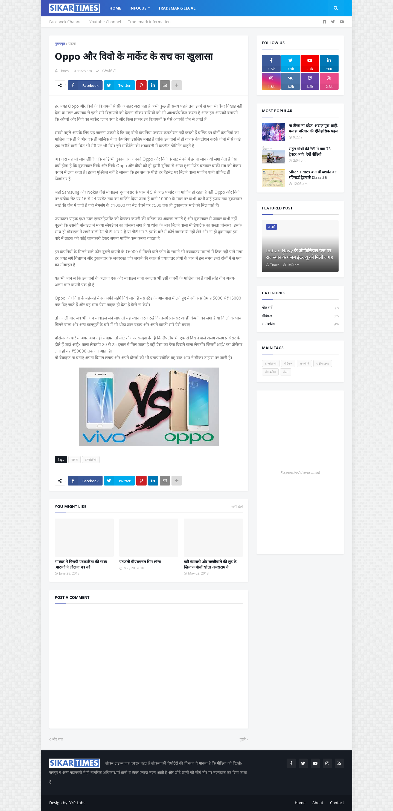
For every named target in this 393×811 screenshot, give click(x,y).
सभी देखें (237, 506)
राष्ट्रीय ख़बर (322, 363)
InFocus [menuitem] (138, 8)
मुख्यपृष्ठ (60, 43)
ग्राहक (72, 43)
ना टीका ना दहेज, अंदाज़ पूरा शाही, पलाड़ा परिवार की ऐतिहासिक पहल (313, 128)
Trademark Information (149, 21)
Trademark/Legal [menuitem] (177, 8)
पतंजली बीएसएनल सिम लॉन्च (140, 561)
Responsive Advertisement (300, 472)
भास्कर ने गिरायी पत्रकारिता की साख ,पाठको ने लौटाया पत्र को (81, 564)
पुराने (243, 739)
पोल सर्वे (300, 308)
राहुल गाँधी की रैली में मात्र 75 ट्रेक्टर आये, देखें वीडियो (310, 151)
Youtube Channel (105, 21)
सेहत (285, 372)
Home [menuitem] (115, 8)
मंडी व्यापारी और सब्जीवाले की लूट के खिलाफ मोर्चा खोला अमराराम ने (210, 564)
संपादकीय (300, 324)
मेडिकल (300, 316)
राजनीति (304, 363)
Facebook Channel (66, 21)
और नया (57, 739)
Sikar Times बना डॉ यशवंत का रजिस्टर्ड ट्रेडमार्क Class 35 (312, 174)
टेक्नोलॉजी (91, 459)
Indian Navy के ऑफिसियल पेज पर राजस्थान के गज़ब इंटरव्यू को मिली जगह (299, 253)
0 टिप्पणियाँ (108, 70)
